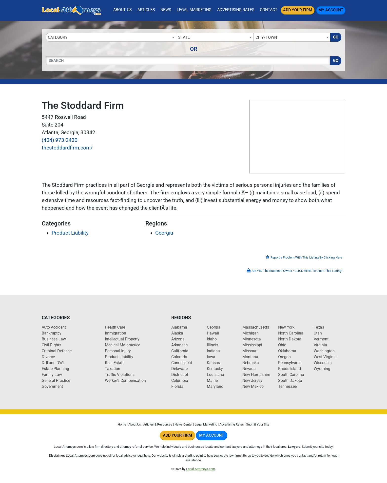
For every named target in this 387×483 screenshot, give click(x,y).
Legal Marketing (194, 9)
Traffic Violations (120, 374)
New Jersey (252, 380)
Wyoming (322, 368)
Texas (319, 327)
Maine (212, 380)
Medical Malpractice (122, 345)
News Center (183, 424)
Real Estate (114, 362)
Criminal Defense (57, 351)
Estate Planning (55, 368)
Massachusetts (255, 327)
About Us (122, 9)
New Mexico (253, 386)
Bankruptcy (51, 333)
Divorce (48, 356)
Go (335, 37)
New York (286, 327)
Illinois (212, 345)
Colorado (179, 356)
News (165, 9)
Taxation (112, 368)
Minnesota (251, 339)
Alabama (179, 327)
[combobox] (111, 37)
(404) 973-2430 (59, 140)
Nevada (249, 368)
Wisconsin (323, 362)
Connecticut (181, 362)
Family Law (52, 374)
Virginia (320, 345)
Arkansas (179, 345)
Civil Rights (51, 345)
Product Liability (70, 233)
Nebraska (250, 362)
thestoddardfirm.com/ (67, 148)
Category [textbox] (58, 37)
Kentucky (215, 368)
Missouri (249, 351)
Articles (146, 9)
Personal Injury (118, 351)
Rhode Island (289, 368)
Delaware (179, 368)
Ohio (282, 345)
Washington (324, 351)
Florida (177, 386)
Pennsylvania (290, 362)
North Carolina (290, 333)
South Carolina (291, 374)
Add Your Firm (297, 10)
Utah (318, 333)
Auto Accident (54, 327)
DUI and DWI (53, 362)
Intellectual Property (122, 339)
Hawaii (213, 333)
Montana (250, 356)
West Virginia (325, 356)
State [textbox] (184, 37)
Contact (268, 9)
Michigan (250, 333)
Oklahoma (287, 351)
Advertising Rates (235, 9)
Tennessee (287, 386)
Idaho (212, 339)
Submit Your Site (257, 424)
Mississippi (252, 345)
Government (52, 386)
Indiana (213, 351)
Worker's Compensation (125, 380)
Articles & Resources (157, 424)
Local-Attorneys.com (200, 469)
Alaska (177, 333)
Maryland (215, 386)
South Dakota (290, 380)
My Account (330, 10)
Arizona (178, 339)
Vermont (321, 339)
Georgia (164, 233)
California (179, 351)
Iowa (211, 356)
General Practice (56, 380)
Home (122, 424)
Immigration (115, 333)
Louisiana (215, 374)
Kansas (213, 362)
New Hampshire (256, 374)
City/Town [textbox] (266, 37)
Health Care (115, 327)
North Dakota (289, 339)
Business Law (54, 339)
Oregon (284, 356)
